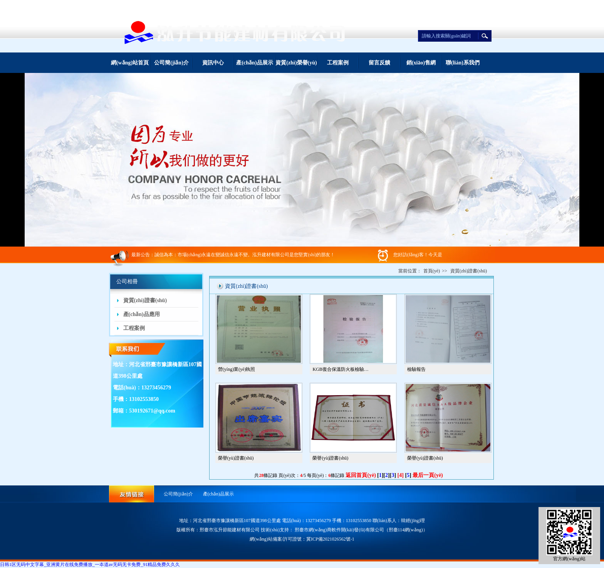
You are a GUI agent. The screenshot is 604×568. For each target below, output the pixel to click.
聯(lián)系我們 (463, 63)
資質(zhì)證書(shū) (145, 300)
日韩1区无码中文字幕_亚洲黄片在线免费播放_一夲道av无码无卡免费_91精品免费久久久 (90, 564)
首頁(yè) (431, 271)
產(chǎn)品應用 (141, 314)
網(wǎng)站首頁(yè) (130, 66)
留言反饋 (379, 63)
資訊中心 (213, 63)
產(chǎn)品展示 (254, 63)
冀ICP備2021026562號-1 (330, 539)
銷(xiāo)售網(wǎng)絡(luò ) (421, 66)
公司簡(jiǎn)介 (171, 63)
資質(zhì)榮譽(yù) (296, 63)
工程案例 (338, 63)
